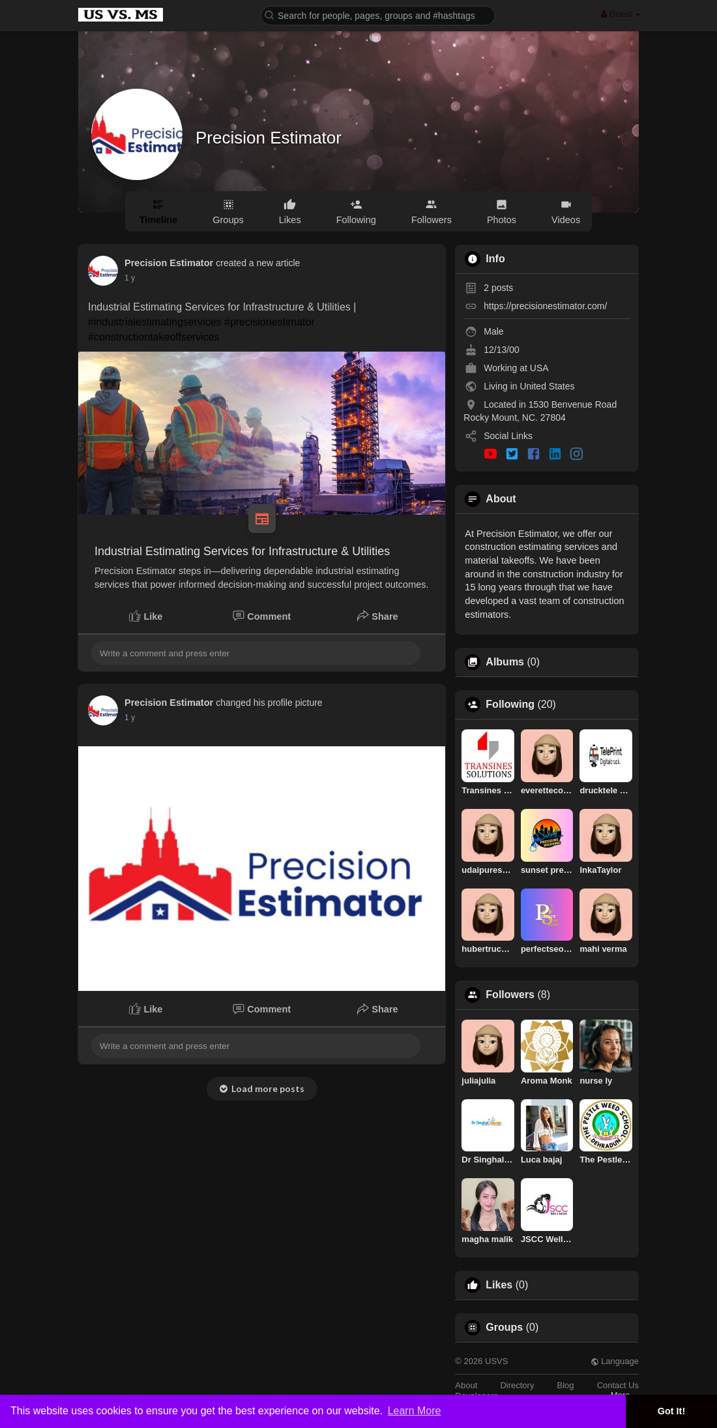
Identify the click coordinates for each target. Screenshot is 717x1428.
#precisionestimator (269, 321)
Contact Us (618, 1385)
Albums (505, 662)
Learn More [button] (414, 1410)
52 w (132, 277)
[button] (378, 14)
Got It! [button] (671, 1411)
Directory (517, 1385)
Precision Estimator (269, 137)
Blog (565, 1385)
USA (539, 368)
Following (510, 704)
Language (615, 1361)
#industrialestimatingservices (155, 321)
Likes (499, 1285)
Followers (510, 995)
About (466, 1385)
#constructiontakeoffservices (154, 336)
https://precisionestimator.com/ (545, 306)
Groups (504, 1327)
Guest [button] (621, 14)
